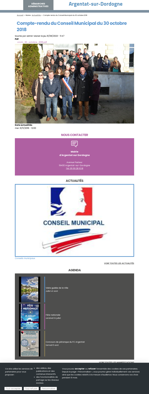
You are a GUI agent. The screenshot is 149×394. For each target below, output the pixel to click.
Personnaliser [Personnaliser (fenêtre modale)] (48, 388)
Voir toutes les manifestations (116, 362)
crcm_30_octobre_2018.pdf (32, 42)
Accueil (20, 15)
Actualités (36, 15)
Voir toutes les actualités (119, 263)
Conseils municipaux (25, 258)
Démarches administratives (38, 5)
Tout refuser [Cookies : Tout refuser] (31, 388)
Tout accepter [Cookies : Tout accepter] (13, 388)
